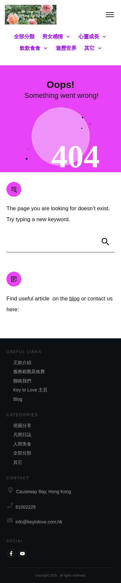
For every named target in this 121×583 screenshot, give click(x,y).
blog (74, 299)
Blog (17, 399)
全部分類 (22, 453)
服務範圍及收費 (29, 371)
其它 (17, 462)
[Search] (105, 242)
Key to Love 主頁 (30, 389)
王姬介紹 (22, 362)
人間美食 (22, 444)
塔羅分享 (22, 425)
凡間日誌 (22, 434)
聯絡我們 (22, 380)
